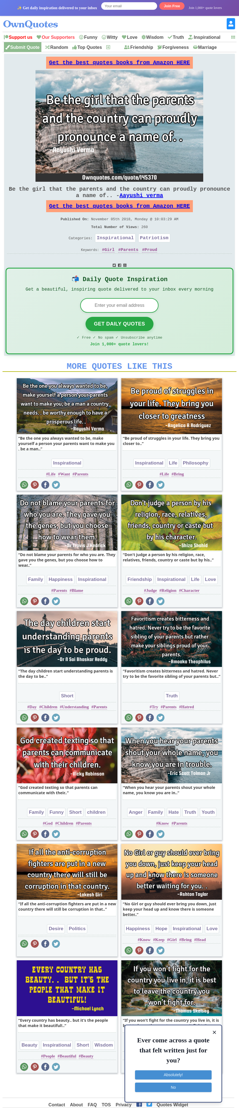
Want (65, 492)
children (96, 830)
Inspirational (207, 37)
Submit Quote (25, 47)
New (115, 47)
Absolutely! (173, 1075)
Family (35, 597)
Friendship (141, 47)
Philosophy (196, 481)
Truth (178, 37)
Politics (77, 947)
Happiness (61, 597)
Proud (151, 262)
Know (163, 841)
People (49, 1074)
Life (52, 492)
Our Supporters (58, 37)
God (49, 841)
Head (201, 958)
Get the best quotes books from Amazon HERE (119, 64)
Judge (151, 609)
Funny (91, 37)
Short (67, 714)
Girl (110, 262)
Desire (56, 947)
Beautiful (68, 1074)
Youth (208, 830)
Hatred (187, 725)
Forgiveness (175, 47)
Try (155, 725)
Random (59, 47)
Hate (174, 830)
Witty (112, 37)
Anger (136, 830)
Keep (159, 958)
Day (33, 725)
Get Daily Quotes (119, 339)
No (173, 1087)
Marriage (207, 47)
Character (190, 609)
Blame (77, 609)
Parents (129, 262)
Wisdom (155, 37)
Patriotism (154, 249)
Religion (169, 609)
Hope (161, 947)
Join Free (172, 6)
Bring (179, 492)
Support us (20, 37)
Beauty (29, 1063)
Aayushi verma (141, 201)
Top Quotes (89, 47)
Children (49, 725)
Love (132, 37)
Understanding (75, 725)
